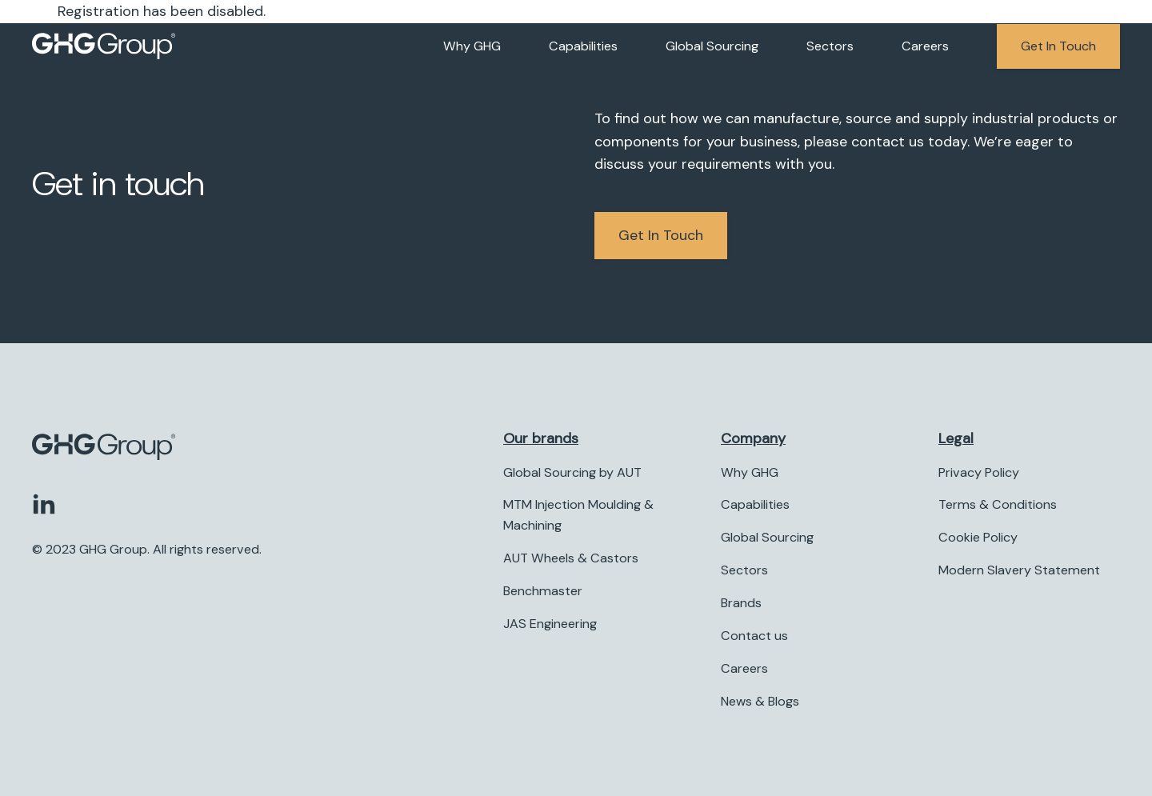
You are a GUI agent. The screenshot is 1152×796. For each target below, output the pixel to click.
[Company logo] (104, 46)
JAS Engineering (550, 623)
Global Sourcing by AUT (572, 472)
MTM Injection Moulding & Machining (578, 515)
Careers (925, 46)
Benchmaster (542, 590)
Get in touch (1058, 46)
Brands (741, 602)
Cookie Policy (978, 538)
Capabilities (583, 46)
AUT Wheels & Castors (570, 558)
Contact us (754, 635)
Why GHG (472, 46)
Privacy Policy (978, 472)
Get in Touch (660, 235)
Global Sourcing (712, 46)
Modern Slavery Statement (1019, 570)
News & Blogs (760, 701)
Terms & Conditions (997, 505)
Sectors (830, 46)
